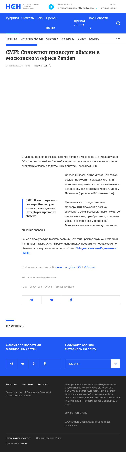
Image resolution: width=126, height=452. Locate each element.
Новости (61, 267)
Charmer (22, 443)
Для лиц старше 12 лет (48, 438)
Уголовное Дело (65, 286)
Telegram (89, 267)
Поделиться (42, 65)
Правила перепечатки (18, 438)
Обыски (48, 286)
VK (79, 267)
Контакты (27, 384)
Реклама (43, 384)
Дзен (72, 267)
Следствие (36, 286)
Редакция (11, 384)
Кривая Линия (80, 23)
